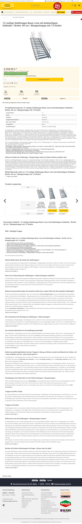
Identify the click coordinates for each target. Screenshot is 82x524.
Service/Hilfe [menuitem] (76, 1)
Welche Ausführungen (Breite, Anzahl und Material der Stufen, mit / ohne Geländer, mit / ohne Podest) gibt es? (36, 249)
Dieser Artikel (41, 210)
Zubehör (19, 102)
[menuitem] (43, 5)
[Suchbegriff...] (43, 5)
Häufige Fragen (26, 102)
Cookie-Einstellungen (46, 493)
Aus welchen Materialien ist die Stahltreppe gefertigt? (21, 248)
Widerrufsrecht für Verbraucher (30, 499)
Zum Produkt (52, 210)
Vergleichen (8, 83)
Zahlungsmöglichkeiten (28, 495)
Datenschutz (25, 503)
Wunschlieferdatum (31, 76)
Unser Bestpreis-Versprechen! (49, 497)
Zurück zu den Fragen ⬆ (11, 271)
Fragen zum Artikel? (11, 176)
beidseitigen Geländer (62, 359)
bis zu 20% (22, 71)
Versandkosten (37, 518)
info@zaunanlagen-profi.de (10, 501)
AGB (23, 497)
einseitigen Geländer (45, 359)
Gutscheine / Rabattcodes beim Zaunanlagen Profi (49, 512)
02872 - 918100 (65, 1)
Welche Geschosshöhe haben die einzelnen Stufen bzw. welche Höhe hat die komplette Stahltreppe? (34, 245)
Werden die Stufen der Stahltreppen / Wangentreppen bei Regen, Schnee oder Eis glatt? (30, 252)
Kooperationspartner (46, 495)
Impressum (25, 505)
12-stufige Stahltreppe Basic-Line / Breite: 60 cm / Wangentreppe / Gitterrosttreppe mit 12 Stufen (52, 205)
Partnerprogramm (45, 501)
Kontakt (24, 507)
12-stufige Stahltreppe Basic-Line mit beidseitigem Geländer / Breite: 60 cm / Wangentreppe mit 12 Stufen (41, 205)
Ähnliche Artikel (7, 476)
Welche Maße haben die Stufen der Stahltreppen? (20, 243)
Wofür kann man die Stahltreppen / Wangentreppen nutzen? (23, 251)
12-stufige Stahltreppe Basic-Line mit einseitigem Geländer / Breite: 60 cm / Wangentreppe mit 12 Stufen (63, 205)
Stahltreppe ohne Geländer (27, 359)
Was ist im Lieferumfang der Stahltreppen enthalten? (21, 244)
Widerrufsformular (27, 501)
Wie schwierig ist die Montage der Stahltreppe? (19, 247)
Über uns (43, 499)
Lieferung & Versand (27, 493)
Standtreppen (32, 381)
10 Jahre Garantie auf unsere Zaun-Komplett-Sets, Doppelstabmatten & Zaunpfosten (50, 507)
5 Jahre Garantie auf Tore (47, 503)
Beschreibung (6, 102)
